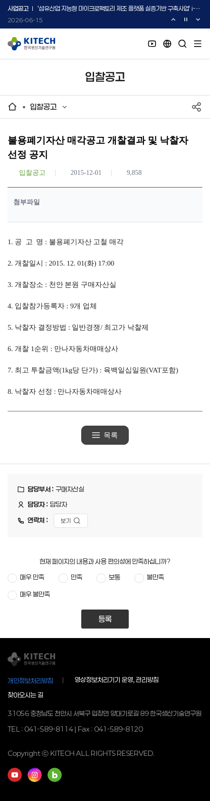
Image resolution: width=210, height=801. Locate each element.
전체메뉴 (197, 43)
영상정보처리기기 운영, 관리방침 (117, 680)
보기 (66, 520)
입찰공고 (43, 106)
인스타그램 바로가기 (35, 775)
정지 (185, 19)
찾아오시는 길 (25, 695)
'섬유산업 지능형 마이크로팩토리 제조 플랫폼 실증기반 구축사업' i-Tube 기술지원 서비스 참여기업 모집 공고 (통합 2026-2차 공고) (119, 9)
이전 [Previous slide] (173, 19)
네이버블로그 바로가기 (55, 775)
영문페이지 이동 (167, 43)
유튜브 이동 (152, 43)
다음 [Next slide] (198, 19)
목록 (111, 435)
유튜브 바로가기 (15, 775)
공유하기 (196, 107)
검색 (182, 43)
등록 (105, 618)
